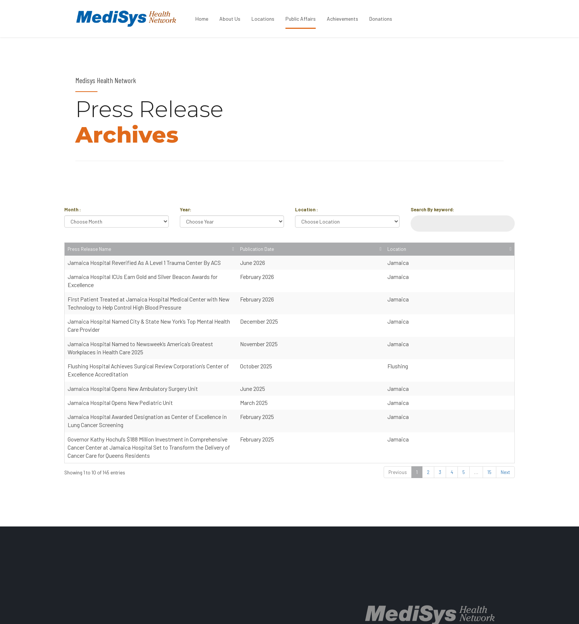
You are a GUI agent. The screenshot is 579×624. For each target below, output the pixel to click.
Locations (262, 19)
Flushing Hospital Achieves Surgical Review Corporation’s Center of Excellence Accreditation (179, 340)
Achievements (342, 19)
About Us (229, 19)
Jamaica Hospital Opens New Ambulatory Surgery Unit (133, 354)
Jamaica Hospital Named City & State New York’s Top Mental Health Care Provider (165, 311)
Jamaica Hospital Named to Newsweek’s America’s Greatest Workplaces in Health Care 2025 (179, 325)
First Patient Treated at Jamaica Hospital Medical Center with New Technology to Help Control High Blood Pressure (206, 297)
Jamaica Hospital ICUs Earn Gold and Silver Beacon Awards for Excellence (156, 283)
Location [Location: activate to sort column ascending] (493, 256)
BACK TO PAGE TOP (477, 611)
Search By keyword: (432, 209)
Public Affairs (300, 19)
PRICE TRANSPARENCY (388, 611)
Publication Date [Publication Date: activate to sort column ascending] (452, 252)
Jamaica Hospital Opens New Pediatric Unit (120, 368)
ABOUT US (310, 611)
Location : (306, 209)
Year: (185, 209)
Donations (380, 19)
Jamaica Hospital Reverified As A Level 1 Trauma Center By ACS (144, 269)
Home (201, 19)
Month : (72, 209)
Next (505, 421)
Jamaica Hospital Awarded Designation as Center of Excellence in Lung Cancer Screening (176, 382)
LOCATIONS (342, 611)
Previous (397, 421)
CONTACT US (435, 611)
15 (489, 421)
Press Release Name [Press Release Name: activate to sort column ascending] (89, 256)
